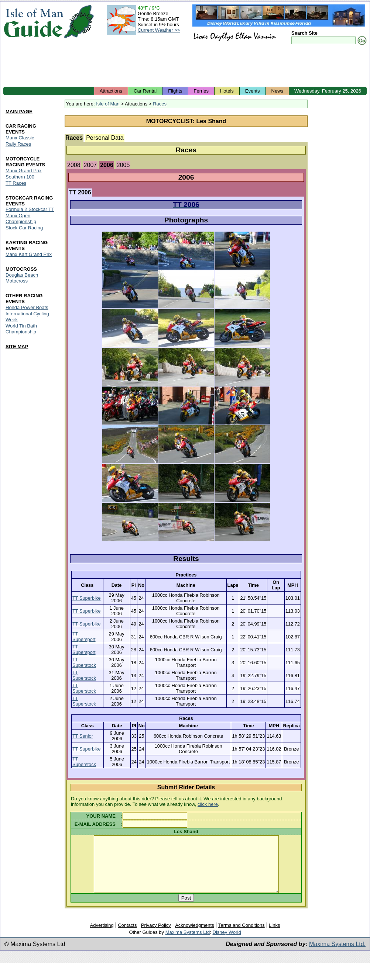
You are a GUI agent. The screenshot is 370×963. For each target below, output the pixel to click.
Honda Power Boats (27, 307)
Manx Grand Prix (24, 170)
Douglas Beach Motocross (22, 278)
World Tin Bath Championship (21, 329)
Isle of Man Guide (33, 22)
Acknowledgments (194, 936)
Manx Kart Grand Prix (29, 254)
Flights (175, 91)
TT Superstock (84, 662)
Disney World (227, 943)
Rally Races (18, 144)
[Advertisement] (185, 66)
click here (208, 804)
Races (160, 104)
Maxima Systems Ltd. (337, 955)
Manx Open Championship (21, 219)
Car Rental (145, 91)
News (277, 91)
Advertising (101, 936)
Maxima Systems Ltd (187, 943)
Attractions (111, 91)
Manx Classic (20, 138)
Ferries (201, 91)
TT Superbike (86, 598)
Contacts (127, 936)
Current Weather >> (159, 30)
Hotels (227, 91)
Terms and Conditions (241, 936)
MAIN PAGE (19, 111)
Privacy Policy (156, 936)
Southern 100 (20, 177)
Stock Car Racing (24, 228)
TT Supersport (84, 636)
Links (274, 936)
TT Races (16, 183)
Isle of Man (108, 104)
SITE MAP (17, 346)
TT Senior (82, 736)
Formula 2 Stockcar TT (30, 209)
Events (252, 91)
